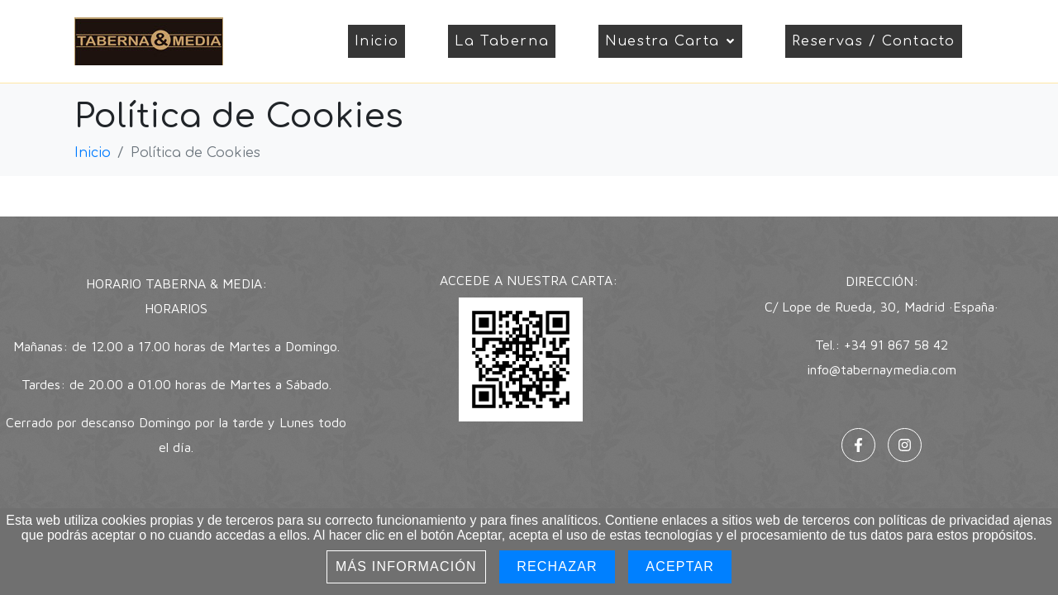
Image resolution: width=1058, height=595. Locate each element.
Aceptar (680, 566)
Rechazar (557, 566)
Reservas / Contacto (874, 41)
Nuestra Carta (670, 41)
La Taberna (502, 41)
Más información (406, 566)
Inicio (377, 41)
